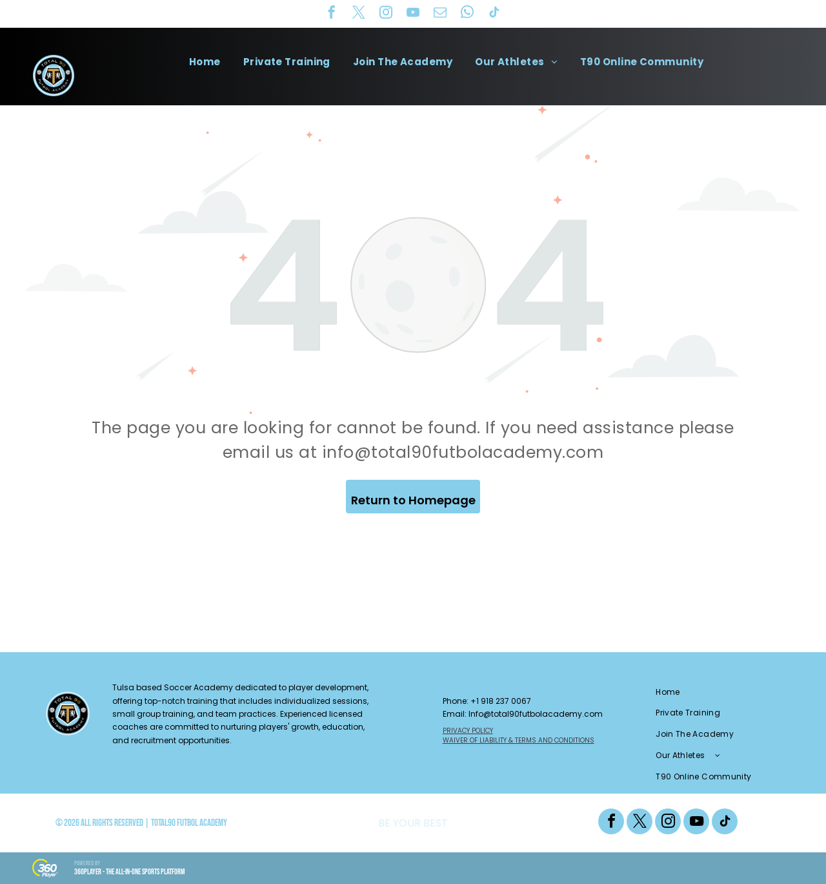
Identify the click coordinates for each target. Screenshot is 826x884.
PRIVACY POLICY (468, 730)
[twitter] (359, 14)
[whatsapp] (467, 14)
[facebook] (331, 14)
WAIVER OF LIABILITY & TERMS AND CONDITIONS (518, 740)
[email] (440, 14)
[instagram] (386, 14)
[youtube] (413, 14)
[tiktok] (494, 14)
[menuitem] (210, 61)
